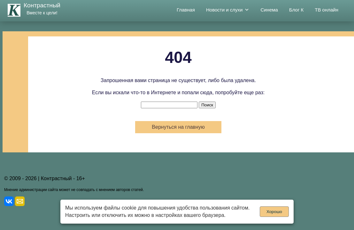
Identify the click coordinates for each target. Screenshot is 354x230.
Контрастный (42, 5)
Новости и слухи (227, 10)
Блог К (296, 9)
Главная (186, 9)
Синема (269, 9)
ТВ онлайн (326, 9)
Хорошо (274, 211)
